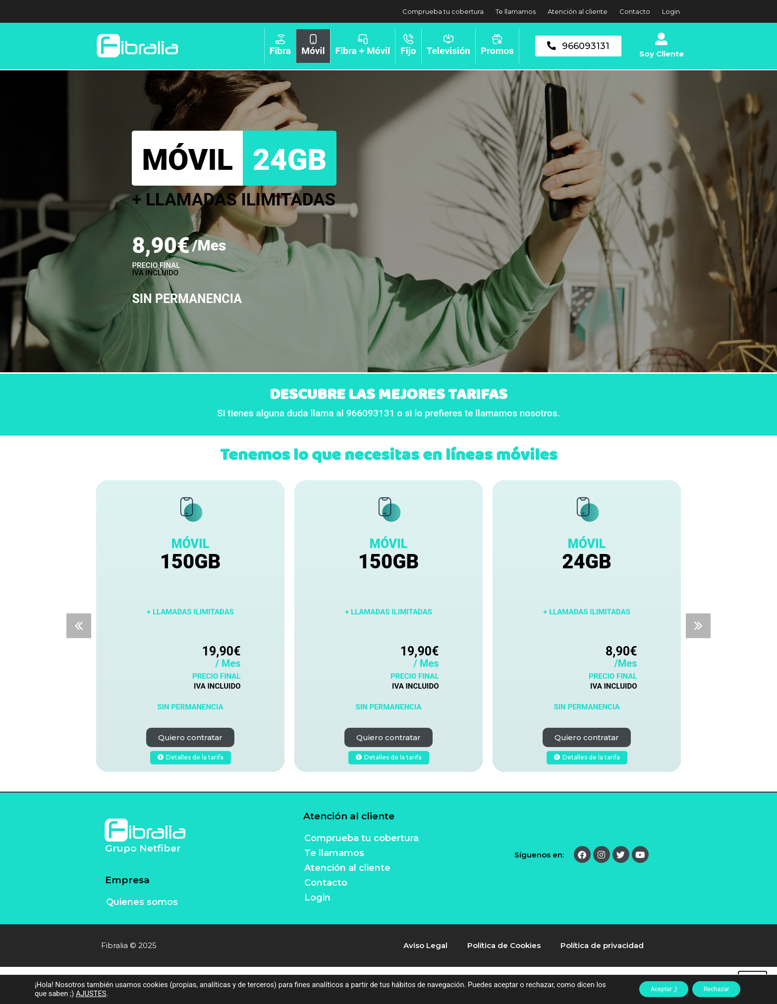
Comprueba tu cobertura (443, 11)
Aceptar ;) (648, 989)
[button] (78, 625)
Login (671, 11)
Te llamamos (516, 11)
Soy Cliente (661, 53)
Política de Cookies (504, 945)
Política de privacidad (602, 945)
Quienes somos (142, 902)
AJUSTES (122, 993)
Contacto (634, 11)
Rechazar (711, 989)
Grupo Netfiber (143, 848)
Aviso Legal (425, 945)
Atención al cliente (578, 11)
